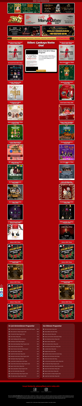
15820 (37, 329)
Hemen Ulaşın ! (41, 70)
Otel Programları (22, 38)
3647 (38, 358)
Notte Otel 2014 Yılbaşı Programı (47, 52)
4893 (38, 344)
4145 (38, 351)
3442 (38, 363)
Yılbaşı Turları (43, 38)
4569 (38, 346)
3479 (38, 361)
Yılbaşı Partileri (37, 38)
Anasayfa (9, 38)
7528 (38, 336)
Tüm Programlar (15, 38)
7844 (38, 331)
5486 (38, 339)
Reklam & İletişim (65, 38)
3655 (38, 356)
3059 (38, 371)
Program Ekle (59, 38)
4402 (38, 349)
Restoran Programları (51, 38)
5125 (38, 341)
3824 (38, 353)
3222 (38, 366)
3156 (38, 368)
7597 (38, 334)
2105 (38, 376)
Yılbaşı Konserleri (30, 38)
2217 (38, 373)
